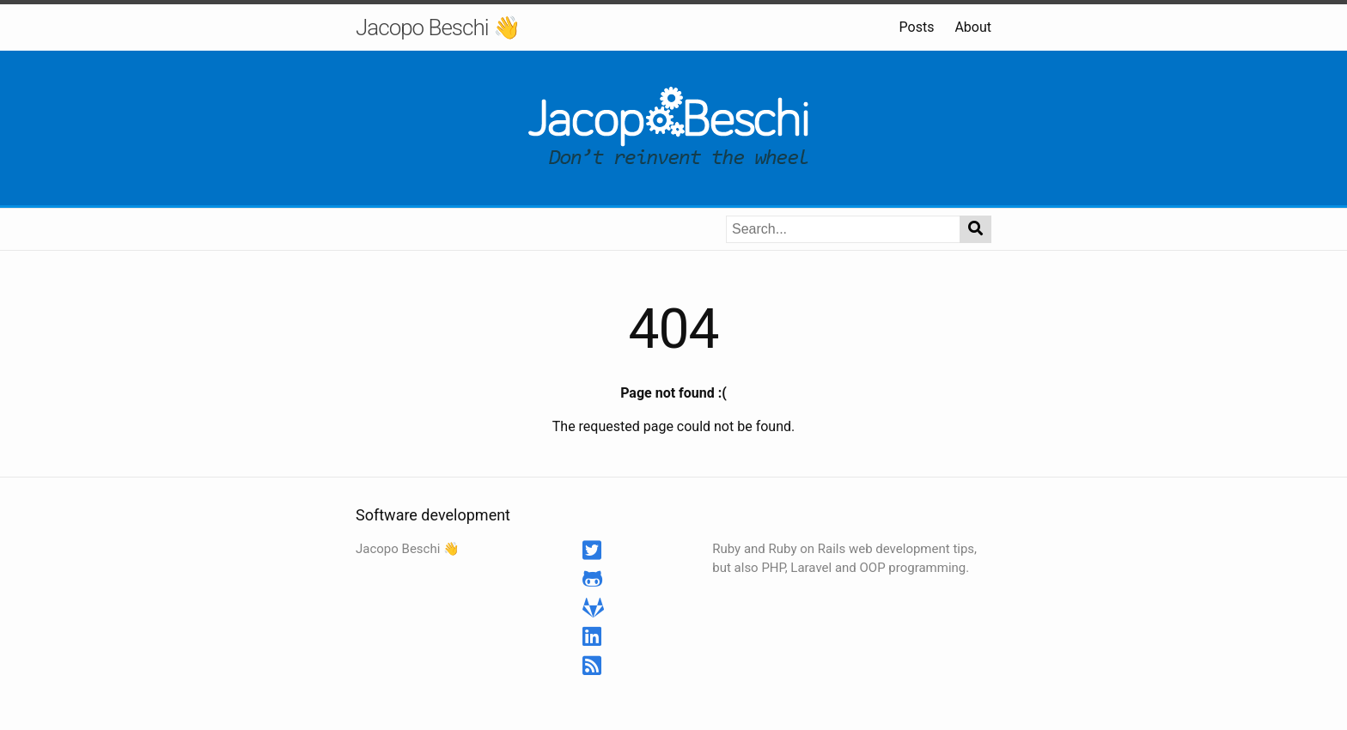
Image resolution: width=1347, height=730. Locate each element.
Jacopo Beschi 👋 (438, 27)
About (972, 27)
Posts (917, 27)
